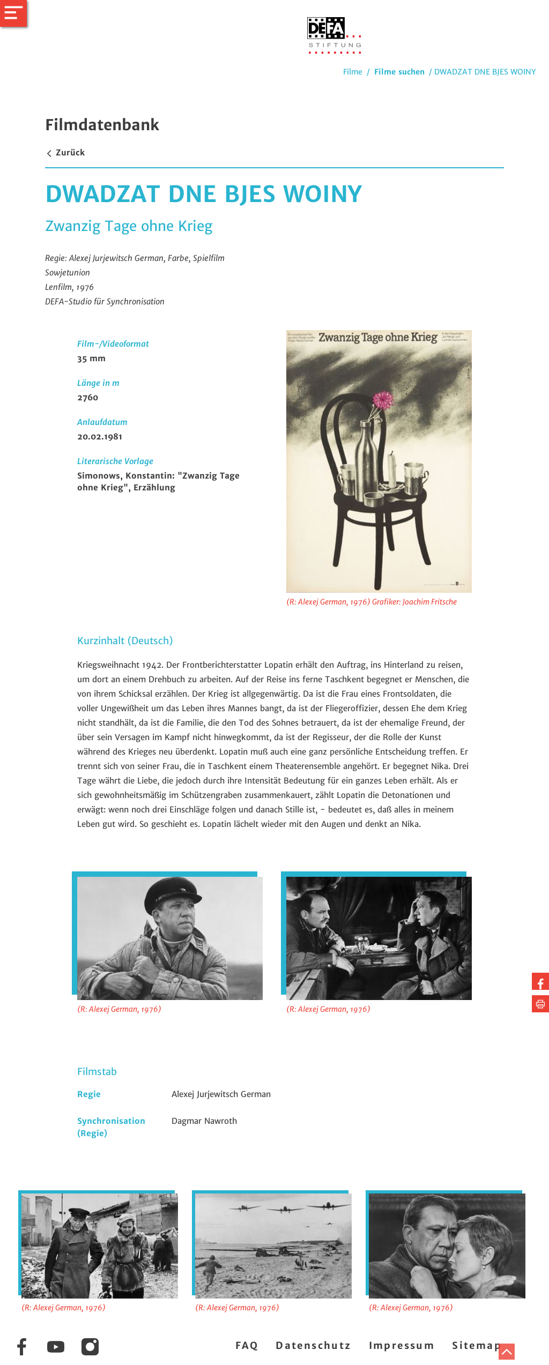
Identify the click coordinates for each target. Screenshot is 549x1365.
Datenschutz (313, 1345)
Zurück (65, 152)
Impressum (402, 1345)
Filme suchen (399, 72)
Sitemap (477, 1345)
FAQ (246, 1345)
